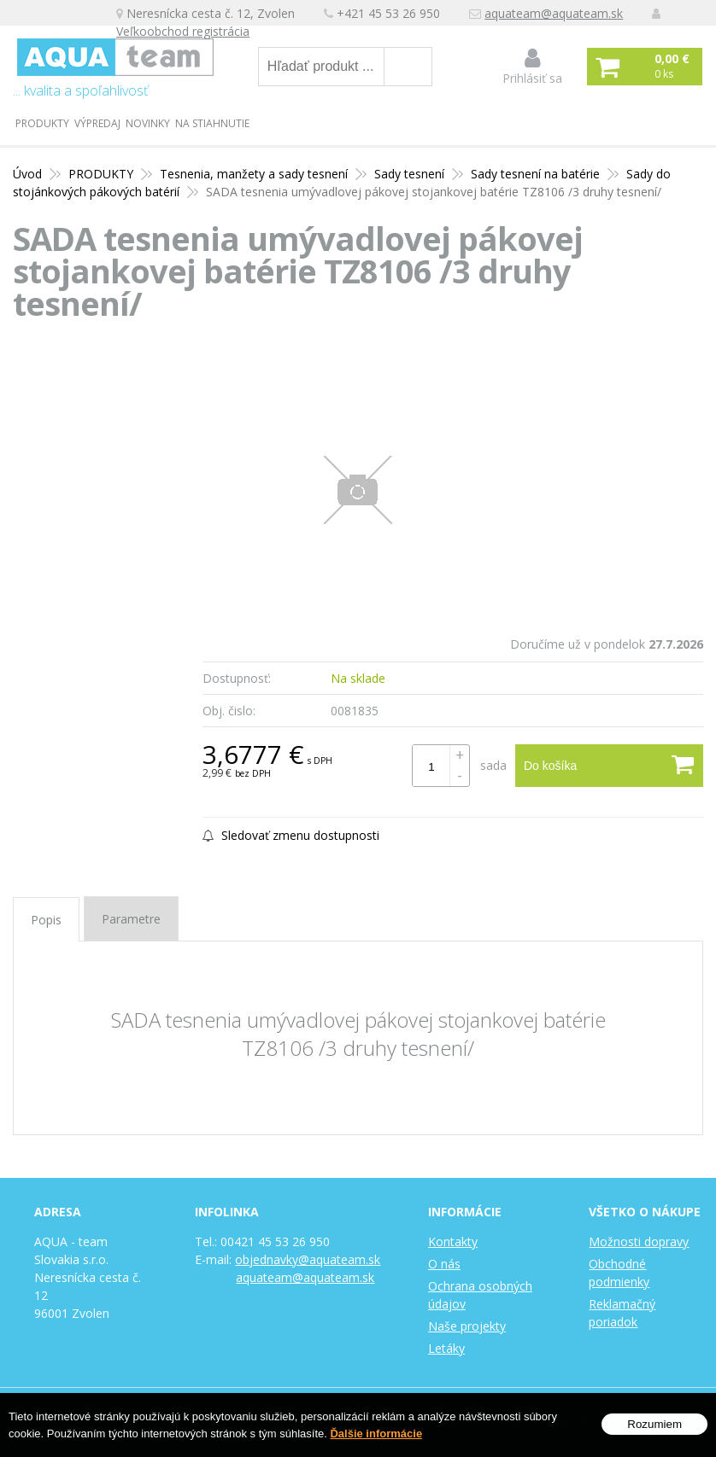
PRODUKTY (42, 123)
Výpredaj (97, 123)
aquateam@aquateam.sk (553, 13)
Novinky (148, 123)
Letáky (446, 1348)
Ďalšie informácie (376, 1433)
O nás (444, 1264)
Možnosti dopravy (639, 1241)
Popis (46, 920)
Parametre (131, 919)
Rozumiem (654, 1424)
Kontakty (453, 1241)
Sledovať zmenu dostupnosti (290, 835)
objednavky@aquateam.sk (307, 1259)
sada (493, 765)
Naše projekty (467, 1326)
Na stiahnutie (212, 123)
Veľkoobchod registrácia (182, 31)
